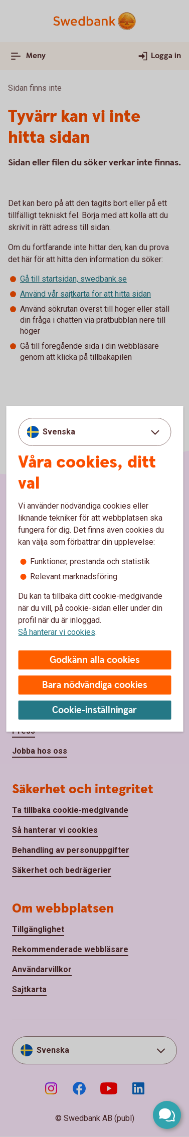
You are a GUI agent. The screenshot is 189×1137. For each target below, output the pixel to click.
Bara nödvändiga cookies (94, 685)
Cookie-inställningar (94, 710)
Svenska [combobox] (59, 431)
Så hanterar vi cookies (56, 632)
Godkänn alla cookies (95, 660)
